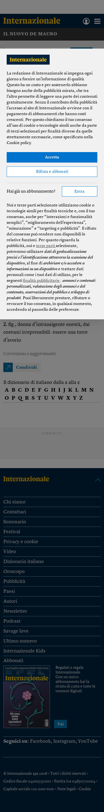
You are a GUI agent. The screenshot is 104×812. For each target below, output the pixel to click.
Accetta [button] (52, 157)
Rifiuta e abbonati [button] (52, 172)
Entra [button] (79, 192)
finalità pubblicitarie (41, 281)
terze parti (46, 246)
